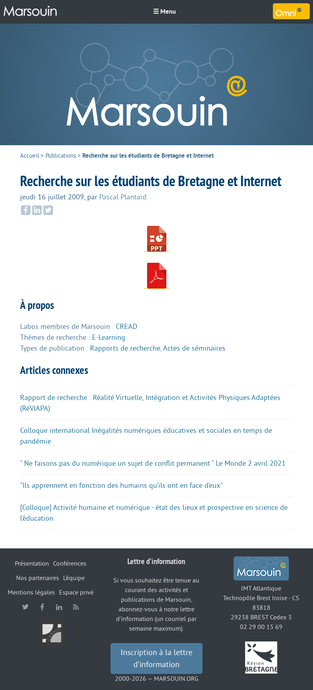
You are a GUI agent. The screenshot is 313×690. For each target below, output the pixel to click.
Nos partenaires (37, 578)
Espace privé (76, 592)
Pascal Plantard (123, 197)
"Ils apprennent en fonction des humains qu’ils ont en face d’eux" (121, 485)
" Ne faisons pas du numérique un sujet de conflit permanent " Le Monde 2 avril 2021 (153, 463)
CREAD (126, 327)
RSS (76, 607)
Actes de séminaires (194, 348)
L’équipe (74, 578)
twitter (25, 607)
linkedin (59, 607)
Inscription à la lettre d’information (156, 658)
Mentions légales (31, 592)
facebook (42, 607)
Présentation (32, 563)
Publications (60, 155)
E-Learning (108, 337)
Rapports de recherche (125, 348)
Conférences (69, 563)
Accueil (29, 155)
